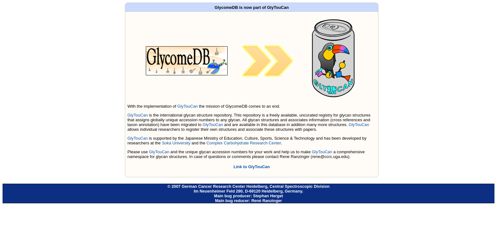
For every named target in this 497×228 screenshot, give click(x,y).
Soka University (176, 143)
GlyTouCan (188, 106)
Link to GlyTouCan (252, 166)
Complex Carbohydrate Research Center (243, 143)
